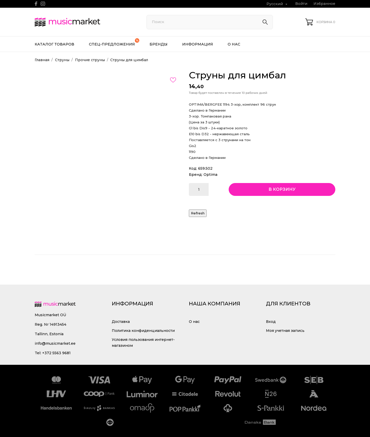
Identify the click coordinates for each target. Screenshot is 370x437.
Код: (193, 168)
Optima (210, 174)
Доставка (121, 321)
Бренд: (195, 174)
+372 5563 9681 (56, 353)
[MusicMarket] (85, 22)
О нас (234, 44)
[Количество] (199, 189)
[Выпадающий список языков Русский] (277, 4)
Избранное (324, 3)
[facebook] (36, 4)
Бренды (159, 44)
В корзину (282, 189)
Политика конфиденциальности (143, 330)
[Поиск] (209, 22)
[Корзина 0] (320, 22)
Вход (271, 321)
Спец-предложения (114, 42)
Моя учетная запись (285, 330)
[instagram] (43, 4)
